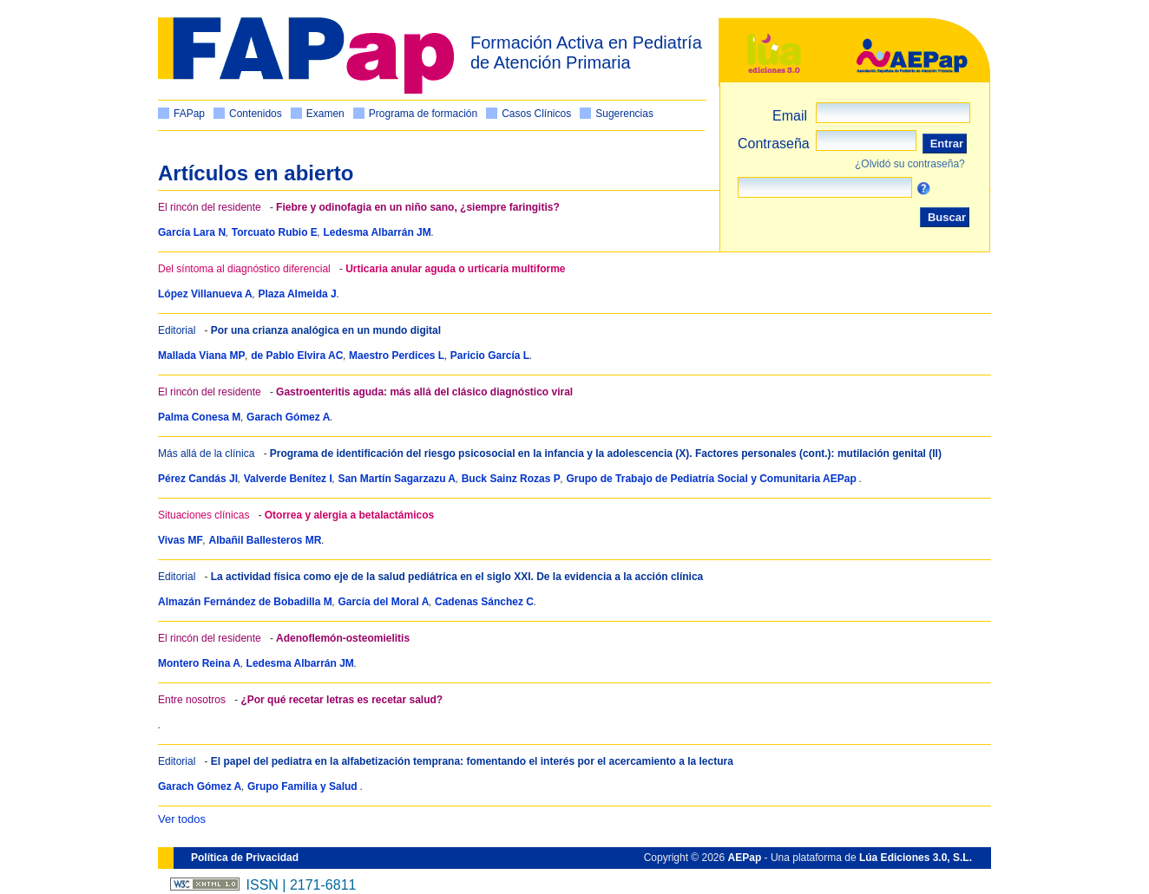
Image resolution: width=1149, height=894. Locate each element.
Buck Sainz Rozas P (511, 479)
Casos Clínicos (536, 114)
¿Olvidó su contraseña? (910, 164)
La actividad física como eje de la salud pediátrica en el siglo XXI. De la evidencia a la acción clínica (457, 577)
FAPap (189, 114)
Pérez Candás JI (198, 479)
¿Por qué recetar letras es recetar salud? (341, 700)
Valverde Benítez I (288, 479)
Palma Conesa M (199, 417)
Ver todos (182, 818)
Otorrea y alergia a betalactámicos (349, 515)
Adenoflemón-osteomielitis (343, 638)
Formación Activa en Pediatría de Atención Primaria (586, 52)
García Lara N (192, 232)
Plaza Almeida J (297, 294)
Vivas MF (180, 540)
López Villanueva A (205, 294)
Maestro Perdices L (396, 355)
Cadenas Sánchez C (484, 602)
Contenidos (255, 114)
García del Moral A (383, 602)
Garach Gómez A (288, 417)
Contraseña (774, 143)
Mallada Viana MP (201, 355)
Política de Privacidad (245, 858)
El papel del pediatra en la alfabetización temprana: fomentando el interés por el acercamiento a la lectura (472, 761)
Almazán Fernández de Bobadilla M (245, 602)
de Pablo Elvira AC (297, 355)
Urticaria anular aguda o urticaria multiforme (455, 269)
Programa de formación (423, 114)
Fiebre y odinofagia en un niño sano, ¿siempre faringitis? (418, 207)
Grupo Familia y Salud (303, 786)
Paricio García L (489, 355)
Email (789, 115)
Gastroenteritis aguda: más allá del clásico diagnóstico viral (424, 392)
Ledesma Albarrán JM (377, 232)
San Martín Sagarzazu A (397, 479)
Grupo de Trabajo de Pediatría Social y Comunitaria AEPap (712, 479)
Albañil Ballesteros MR (264, 540)
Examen (325, 114)
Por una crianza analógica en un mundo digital (326, 330)
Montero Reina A (199, 663)
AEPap (745, 858)
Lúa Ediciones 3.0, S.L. (915, 858)
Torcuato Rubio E (275, 232)
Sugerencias (624, 114)
